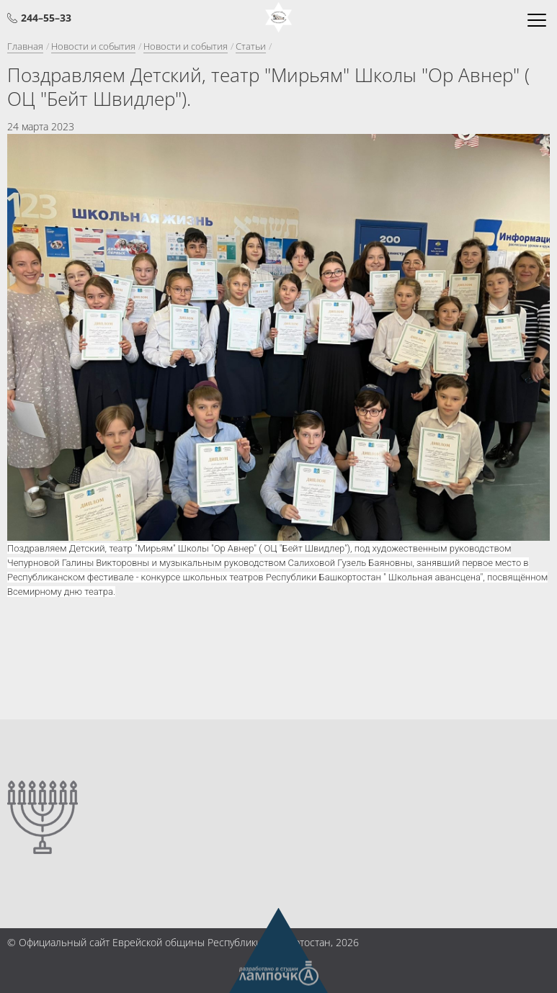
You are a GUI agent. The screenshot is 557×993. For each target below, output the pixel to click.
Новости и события (93, 46)
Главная (25, 46)
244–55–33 (46, 17)
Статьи (251, 46)
